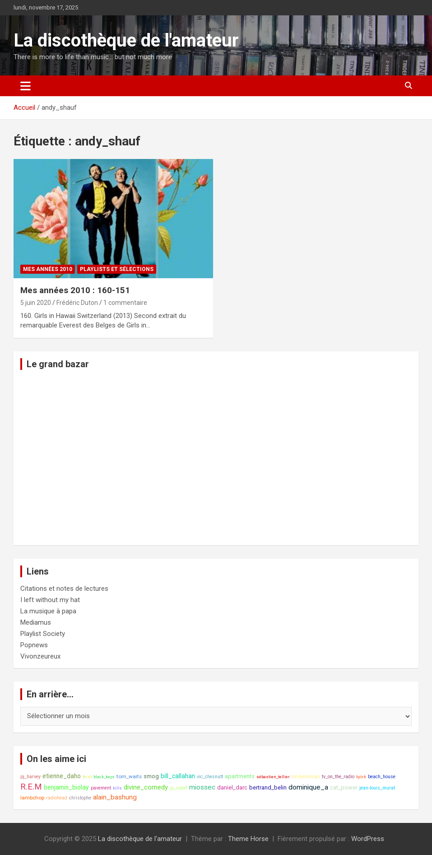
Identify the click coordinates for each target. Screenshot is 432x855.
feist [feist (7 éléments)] (87, 776)
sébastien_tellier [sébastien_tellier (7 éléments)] (273, 776)
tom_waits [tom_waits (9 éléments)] (129, 776)
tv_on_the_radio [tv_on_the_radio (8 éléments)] (338, 777)
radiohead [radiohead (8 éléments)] (56, 798)
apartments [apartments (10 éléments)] (240, 776)
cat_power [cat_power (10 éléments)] (344, 787)
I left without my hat (50, 600)
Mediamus (35, 622)
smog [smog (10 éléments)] (151, 776)
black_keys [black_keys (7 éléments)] (104, 776)
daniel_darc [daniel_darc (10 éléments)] (232, 787)
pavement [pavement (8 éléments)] (101, 788)
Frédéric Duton (77, 302)
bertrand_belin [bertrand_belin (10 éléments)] (268, 787)
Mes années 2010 (47, 269)
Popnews (34, 645)
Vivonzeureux (40, 656)
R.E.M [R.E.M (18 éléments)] (31, 787)
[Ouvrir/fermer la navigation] (25, 85)
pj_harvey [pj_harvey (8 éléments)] (30, 777)
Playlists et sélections (116, 269)
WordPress (367, 839)
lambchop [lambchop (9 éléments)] (32, 797)
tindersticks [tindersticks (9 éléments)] (306, 776)
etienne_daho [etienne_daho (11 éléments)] (61, 776)
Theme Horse (248, 839)
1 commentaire (125, 302)
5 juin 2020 (35, 302)
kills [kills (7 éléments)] (117, 787)
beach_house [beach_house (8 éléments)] (381, 777)
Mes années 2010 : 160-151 (75, 290)
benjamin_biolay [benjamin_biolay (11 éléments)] (66, 787)
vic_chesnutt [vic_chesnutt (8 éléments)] (210, 777)
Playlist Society (42, 634)
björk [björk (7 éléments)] (361, 776)
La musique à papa (48, 611)
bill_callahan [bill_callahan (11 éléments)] (178, 776)
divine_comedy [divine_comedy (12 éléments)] (146, 787)
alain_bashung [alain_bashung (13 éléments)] (115, 797)
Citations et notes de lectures (64, 588)
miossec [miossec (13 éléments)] (202, 787)
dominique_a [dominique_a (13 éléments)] (308, 787)
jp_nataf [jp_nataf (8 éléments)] (178, 788)
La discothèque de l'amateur (126, 40)
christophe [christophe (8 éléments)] (80, 798)
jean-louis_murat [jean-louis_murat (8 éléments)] (377, 788)
